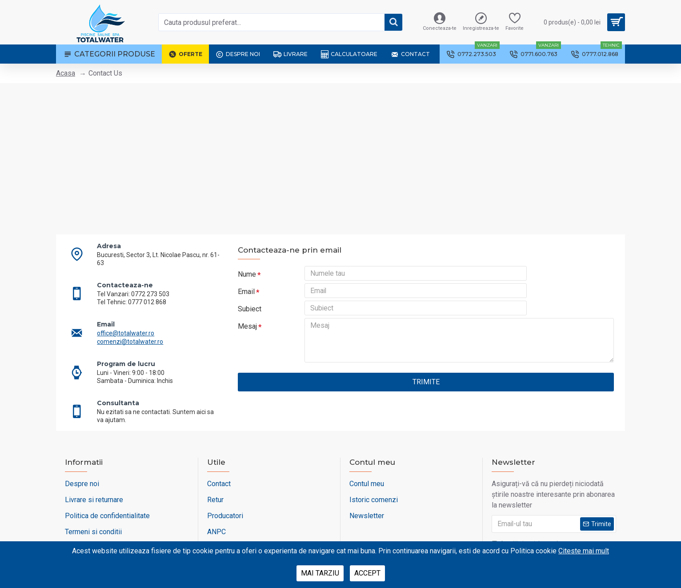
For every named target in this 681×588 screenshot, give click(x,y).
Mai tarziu (320, 573)
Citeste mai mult (583, 551)
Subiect (249, 315)
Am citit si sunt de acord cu (530, 530)
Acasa (65, 73)
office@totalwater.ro (131, 323)
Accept (367, 573)
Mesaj (247, 335)
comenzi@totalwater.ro (136, 332)
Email (246, 294)
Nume (247, 274)
